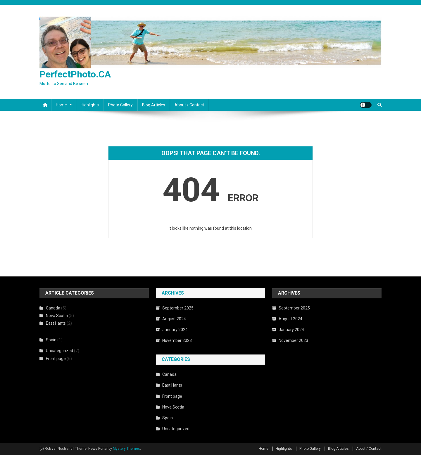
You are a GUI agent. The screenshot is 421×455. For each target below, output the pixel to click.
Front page (56, 358)
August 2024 (174, 318)
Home (61, 105)
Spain (51, 340)
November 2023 (177, 340)
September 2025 (178, 308)
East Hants (56, 323)
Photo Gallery (120, 105)
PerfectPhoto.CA (75, 74)
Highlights (90, 105)
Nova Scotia (57, 315)
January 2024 (175, 329)
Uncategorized (59, 350)
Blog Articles (153, 105)
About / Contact (189, 105)
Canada (53, 308)
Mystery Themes (126, 449)
